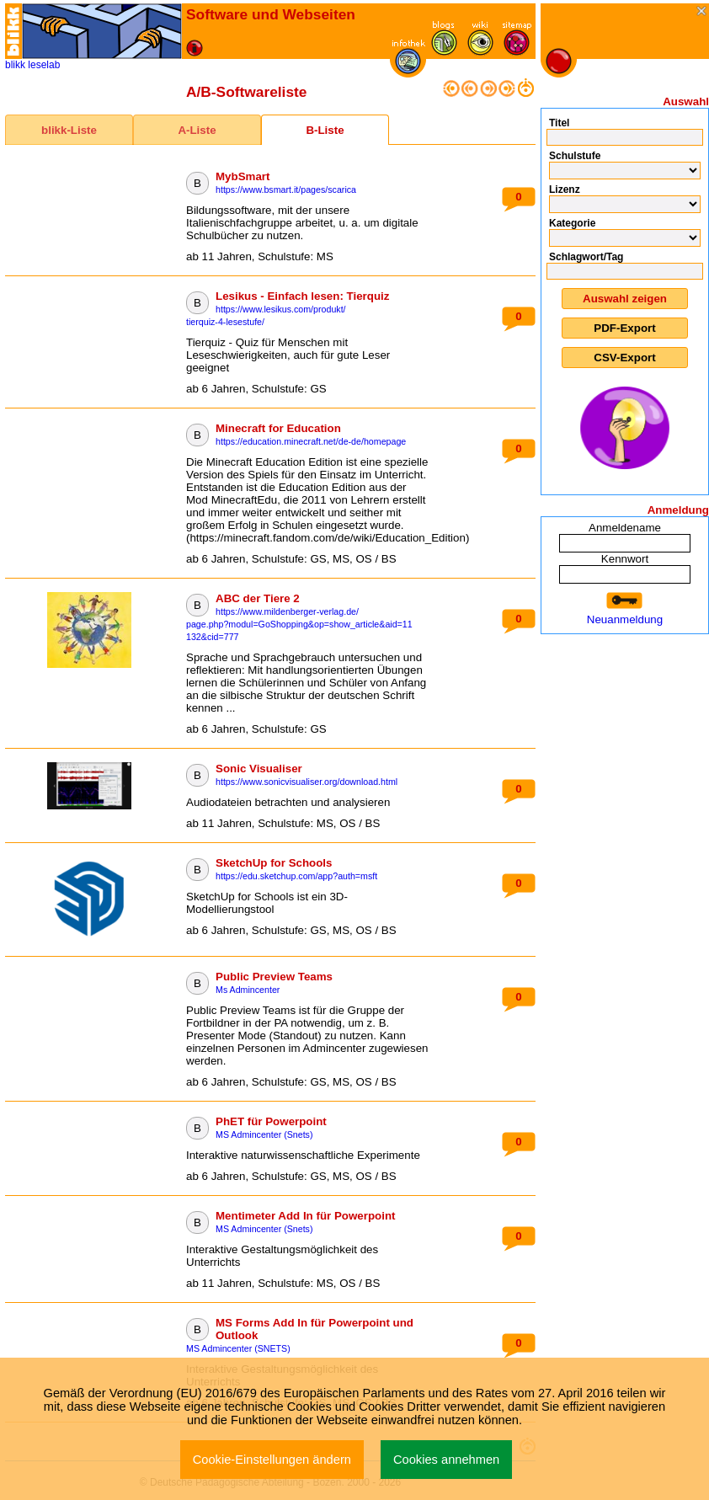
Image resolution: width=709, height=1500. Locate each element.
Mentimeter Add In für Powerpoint (306, 1215)
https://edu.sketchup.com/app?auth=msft (296, 876)
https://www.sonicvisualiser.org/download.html (306, 782)
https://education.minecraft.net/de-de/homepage (311, 441)
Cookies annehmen (446, 1459)
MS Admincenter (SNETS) (238, 1348)
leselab (44, 65)
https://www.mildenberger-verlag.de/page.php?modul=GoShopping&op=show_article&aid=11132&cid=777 (299, 624)
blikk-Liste (69, 130)
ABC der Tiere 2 (258, 598)
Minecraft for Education (278, 428)
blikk (15, 65)
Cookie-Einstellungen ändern (272, 1459)
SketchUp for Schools (274, 863)
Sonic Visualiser (259, 768)
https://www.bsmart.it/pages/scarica (286, 189)
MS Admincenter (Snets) (264, 1134)
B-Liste (325, 130)
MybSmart (242, 176)
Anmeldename (625, 527)
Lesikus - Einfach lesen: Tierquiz (302, 296)
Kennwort (624, 558)
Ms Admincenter (248, 990)
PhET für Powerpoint (271, 1121)
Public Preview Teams (274, 976)
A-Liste (197, 130)
